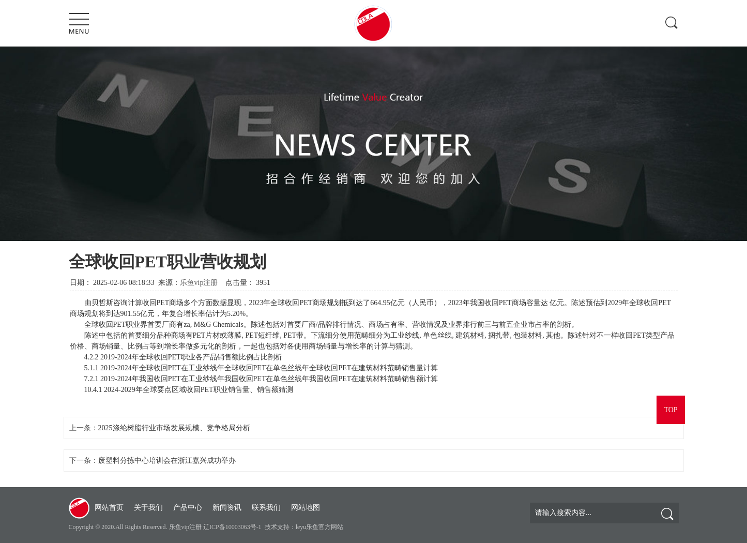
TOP (670, 410)
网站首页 (109, 507)
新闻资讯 (226, 507)
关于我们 (148, 507)
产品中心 (187, 507)
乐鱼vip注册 (199, 282)
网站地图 (305, 507)
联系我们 (266, 507)
